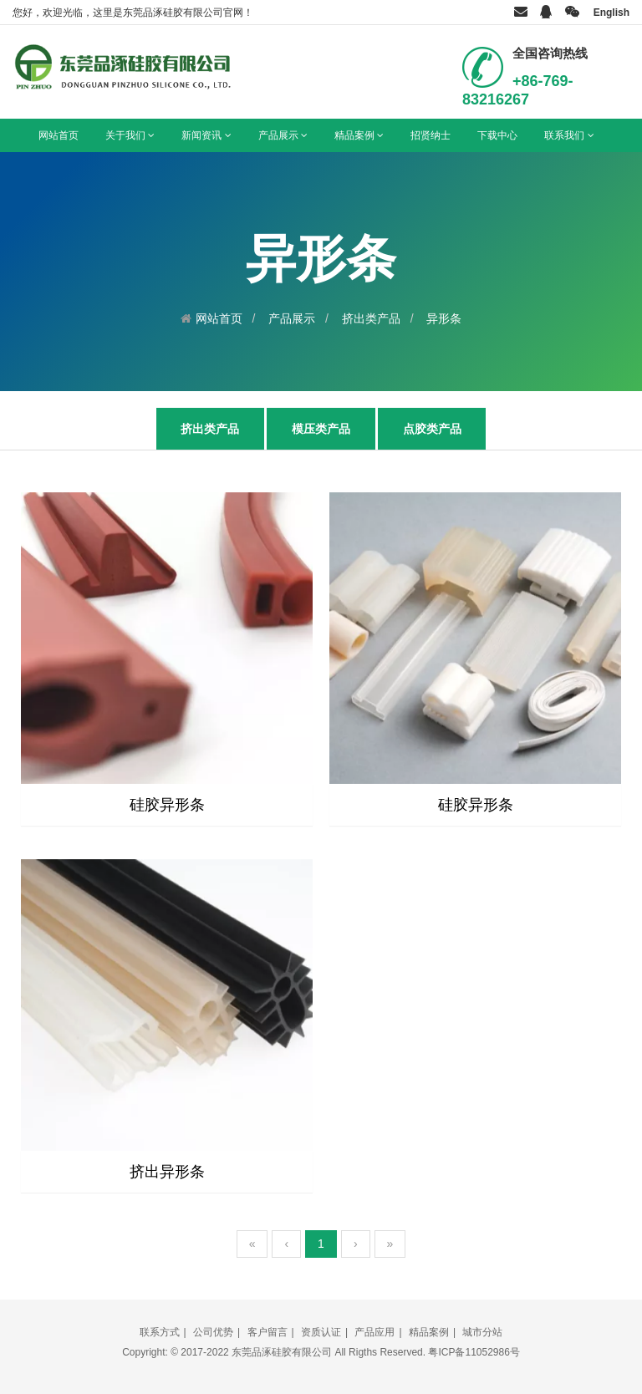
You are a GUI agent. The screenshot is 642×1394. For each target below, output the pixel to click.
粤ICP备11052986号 (473, 1352)
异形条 (443, 318)
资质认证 (321, 1332)
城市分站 (482, 1332)
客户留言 (267, 1332)
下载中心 (497, 135)
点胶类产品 (432, 428)
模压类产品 (321, 428)
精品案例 (359, 135)
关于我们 (130, 135)
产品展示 (283, 135)
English (611, 12)
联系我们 (569, 135)
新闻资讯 (206, 135)
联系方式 (160, 1332)
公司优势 (213, 1332)
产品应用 (374, 1332)
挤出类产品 (371, 318)
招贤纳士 (430, 135)
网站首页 (58, 135)
